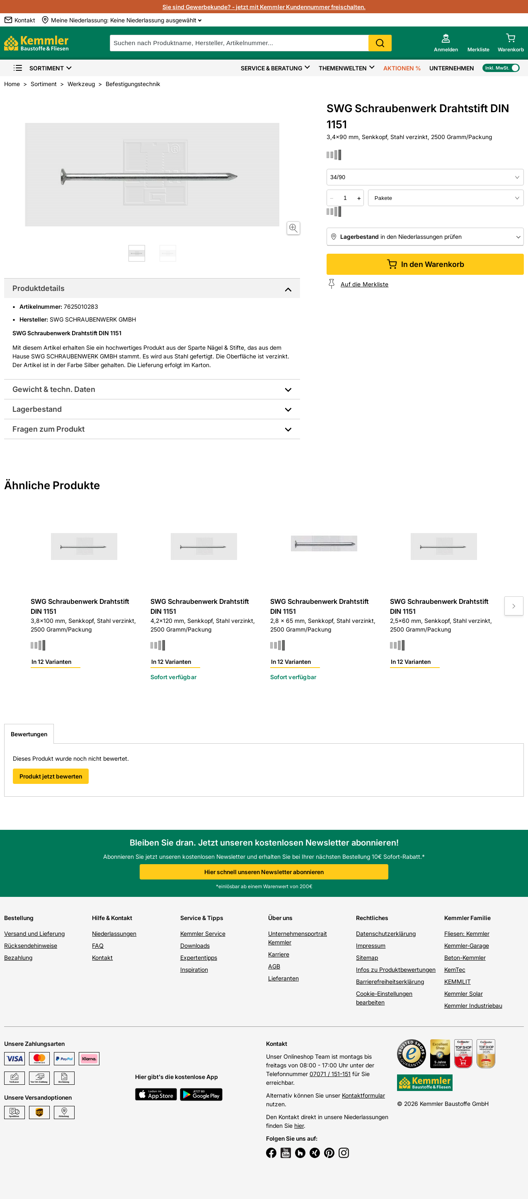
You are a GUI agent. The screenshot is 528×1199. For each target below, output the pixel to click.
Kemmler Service (202, 933)
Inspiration (194, 969)
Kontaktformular (363, 1095)
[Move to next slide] (513, 605)
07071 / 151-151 (330, 1073)
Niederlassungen (114, 933)
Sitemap (367, 957)
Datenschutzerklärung (386, 933)
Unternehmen (451, 68)
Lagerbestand (37, 409)
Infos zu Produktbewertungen (396, 969)
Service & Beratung (271, 68)
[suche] (251, 43)
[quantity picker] (345, 198)
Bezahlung (18, 957)
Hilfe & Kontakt (112, 917)
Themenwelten (343, 68)
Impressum (370, 945)
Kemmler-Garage (466, 945)
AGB (274, 966)
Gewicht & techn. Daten (53, 389)
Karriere (278, 954)
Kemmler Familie (467, 917)
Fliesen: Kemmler (466, 933)
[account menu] (446, 43)
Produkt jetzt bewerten (50, 776)
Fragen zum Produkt (48, 429)
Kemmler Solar (463, 993)
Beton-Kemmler (465, 957)
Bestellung (19, 917)
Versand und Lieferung (34, 933)
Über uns (280, 917)
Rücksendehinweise (30, 945)
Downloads (195, 945)
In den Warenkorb (425, 264)
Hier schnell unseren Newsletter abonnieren (264, 871)
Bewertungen (29, 734)
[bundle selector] (446, 198)
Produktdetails (38, 288)
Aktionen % (402, 68)
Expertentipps (198, 957)
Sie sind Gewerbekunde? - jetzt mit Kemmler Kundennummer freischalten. (264, 6)
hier (299, 1125)
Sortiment (38, 68)
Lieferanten (283, 978)
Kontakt (102, 957)
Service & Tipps (201, 917)
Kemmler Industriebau (473, 1005)
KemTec (454, 969)
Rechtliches (372, 917)
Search (380, 43)
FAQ (98, 945)
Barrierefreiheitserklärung (390, 981)
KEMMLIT (457, 981)
